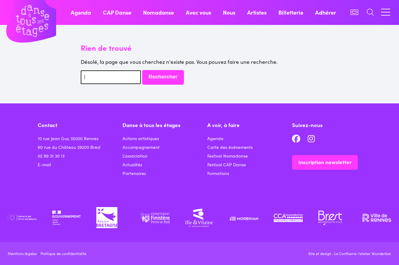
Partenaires (134, 173)
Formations (218, 173)
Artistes (257, 12)
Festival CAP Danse (226, 164)
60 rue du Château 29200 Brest (69, 147)
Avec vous (198, 12)
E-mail (44, 164)
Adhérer (325, 12)
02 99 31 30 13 (51, 156)
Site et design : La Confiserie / (333, 253)
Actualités (132, 164)
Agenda (81, 12)
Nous (229, 12)
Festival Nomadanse (227, 156)
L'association (135, 156)
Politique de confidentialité (63, 253)
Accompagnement (141, 147)
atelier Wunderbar (375, 253)
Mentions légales (22, 253)
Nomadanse (158, 12)
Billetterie (290, 12)
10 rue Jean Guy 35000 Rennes (68, 138)
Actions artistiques (141, 138)
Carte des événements (230, 147)
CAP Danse (117, 12)
